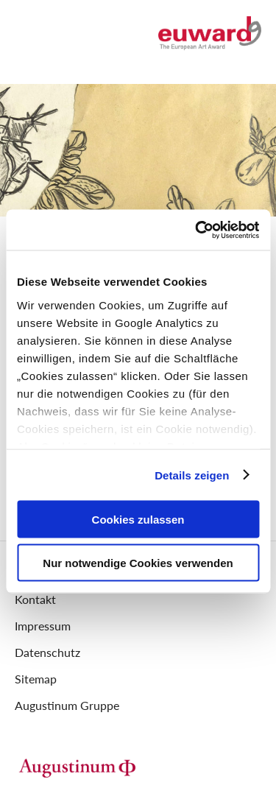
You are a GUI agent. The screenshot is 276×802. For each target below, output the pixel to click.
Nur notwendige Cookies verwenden (138, 562)
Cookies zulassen (138, 519)
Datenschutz (47, 652)
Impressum (43, 626)
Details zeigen (192, 474)
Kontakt (35, 599)
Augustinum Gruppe (67, 705)
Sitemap (36, 679)
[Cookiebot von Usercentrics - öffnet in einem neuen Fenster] (196, 229)
